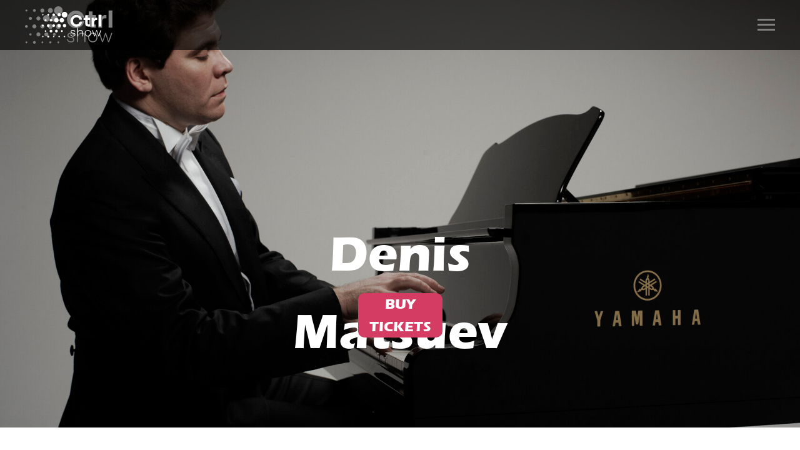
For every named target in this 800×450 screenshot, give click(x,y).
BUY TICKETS (400, 315)
